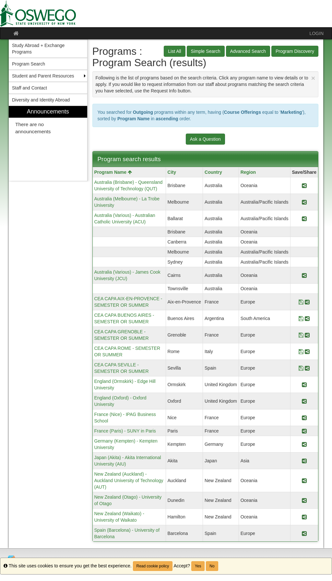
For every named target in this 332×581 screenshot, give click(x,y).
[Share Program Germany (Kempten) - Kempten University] (304, 444)
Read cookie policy (152, 566)
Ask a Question (205, 139)
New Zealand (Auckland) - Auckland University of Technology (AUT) (128, 480)
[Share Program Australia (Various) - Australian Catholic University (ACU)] (304, 218)
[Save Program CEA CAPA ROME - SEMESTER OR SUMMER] (301, 351)
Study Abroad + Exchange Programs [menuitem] (38, 48)
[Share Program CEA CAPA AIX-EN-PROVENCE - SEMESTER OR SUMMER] (307, 301)
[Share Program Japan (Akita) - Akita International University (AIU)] (304, 460)
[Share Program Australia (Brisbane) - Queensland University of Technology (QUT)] (304, 185)
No (211, 566)
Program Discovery (295, 51)
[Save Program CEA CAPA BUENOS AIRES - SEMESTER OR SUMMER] (301, 318)
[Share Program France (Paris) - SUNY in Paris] (304, 430)
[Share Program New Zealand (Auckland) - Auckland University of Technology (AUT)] (304, 480)
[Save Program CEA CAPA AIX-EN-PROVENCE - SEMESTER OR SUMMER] (301, 301)
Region (248, 172)
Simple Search (205, 51)
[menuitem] (48, 143)
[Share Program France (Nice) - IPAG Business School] (304, 417)
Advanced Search (248, 51)
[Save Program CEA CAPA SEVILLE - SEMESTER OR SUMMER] (301, 368)
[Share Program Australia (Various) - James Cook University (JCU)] (304, 275)
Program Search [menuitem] (28, 63)
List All (174, 51)
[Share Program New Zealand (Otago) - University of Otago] (304, 500)
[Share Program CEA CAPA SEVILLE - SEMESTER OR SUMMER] (307, 368)
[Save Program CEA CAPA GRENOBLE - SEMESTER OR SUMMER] (301, 335)
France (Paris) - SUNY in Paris (125, 430)
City (172, 172)
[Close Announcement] (313, 78)
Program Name (113, 172)
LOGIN (316, 33)
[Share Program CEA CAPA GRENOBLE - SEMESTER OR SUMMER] (307, 335)
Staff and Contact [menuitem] (29, 87)
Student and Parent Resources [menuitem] (43, 75)
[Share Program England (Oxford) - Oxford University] (304, 401)
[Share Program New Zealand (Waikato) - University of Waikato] (304, 516)
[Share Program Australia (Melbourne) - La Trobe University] (304, 202)
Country (213, 172)
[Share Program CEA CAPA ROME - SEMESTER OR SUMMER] (307, 351)
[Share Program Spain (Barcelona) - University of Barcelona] (304, 533)
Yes (198, 566)
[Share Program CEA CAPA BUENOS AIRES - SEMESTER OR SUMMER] (307, 318)
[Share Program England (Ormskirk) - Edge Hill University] (304, 384)
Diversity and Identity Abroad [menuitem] (41, 99)
